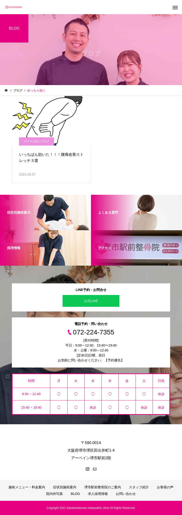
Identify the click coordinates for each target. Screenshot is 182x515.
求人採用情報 (98, 494)
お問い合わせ (126, 494)
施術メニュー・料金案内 (27, 487)
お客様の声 (165, 487)
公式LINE (91, 301)
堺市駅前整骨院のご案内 (102, 487)
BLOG (75, 494)
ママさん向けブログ (36, 141)
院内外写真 (54, 494)
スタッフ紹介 (139, 487)
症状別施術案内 (64, 487)
